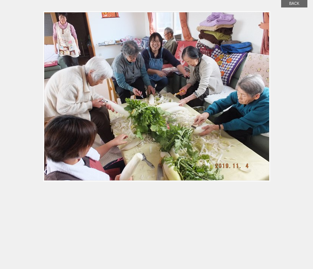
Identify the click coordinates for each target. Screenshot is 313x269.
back (294, 3)
